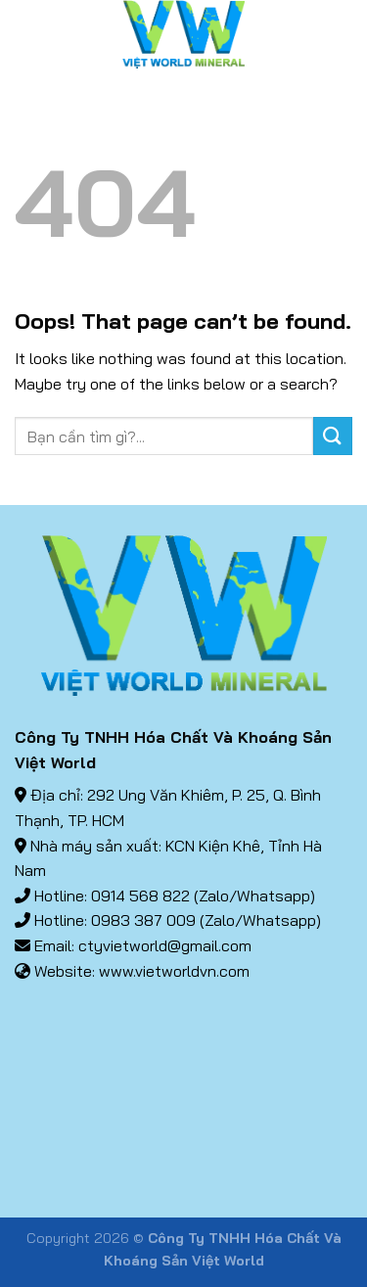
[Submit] (332, 436)
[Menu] (26, 34)
